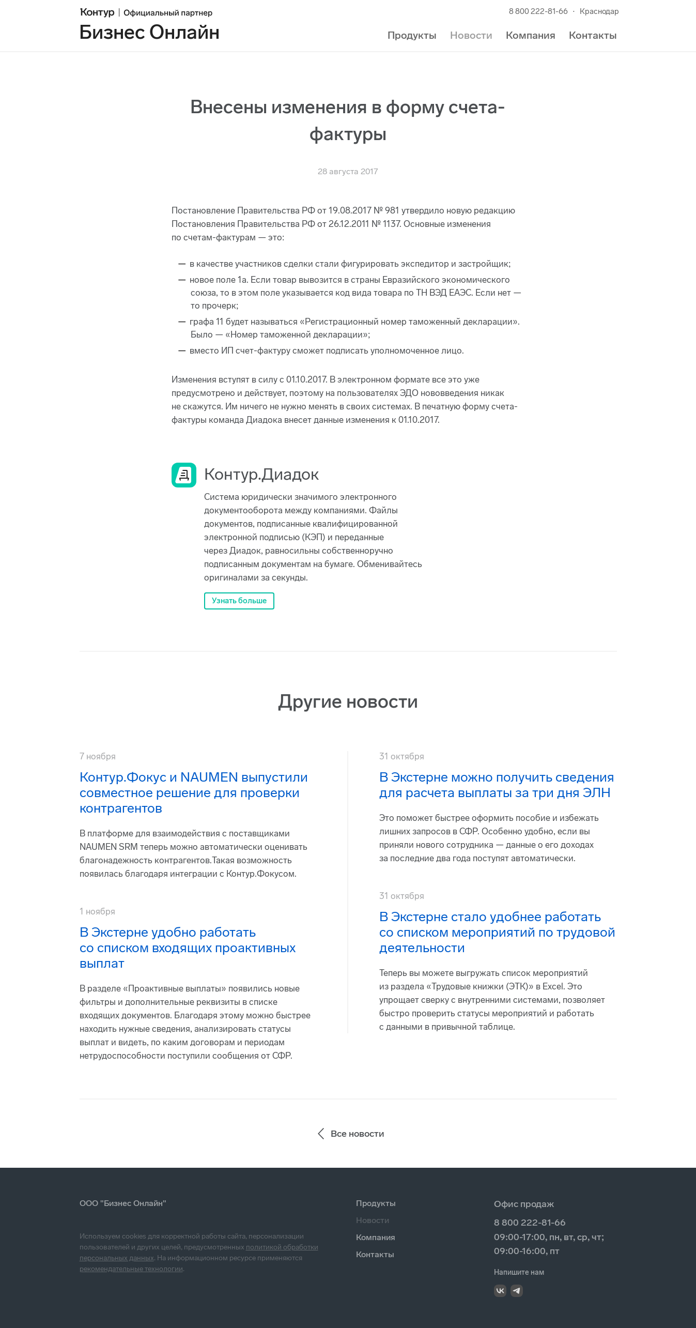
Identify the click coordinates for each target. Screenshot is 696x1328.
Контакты (593, 35)
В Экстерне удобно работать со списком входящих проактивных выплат (188, 947)
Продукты (412, 35)
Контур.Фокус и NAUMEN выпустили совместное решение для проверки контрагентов (194, 792)
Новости (471, 35)
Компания (530, 35)
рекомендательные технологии (131, 1268)
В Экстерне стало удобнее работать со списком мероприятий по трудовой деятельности (497, 932)
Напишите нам (519, 1272)
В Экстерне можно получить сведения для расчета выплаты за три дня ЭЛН (496, 785)
